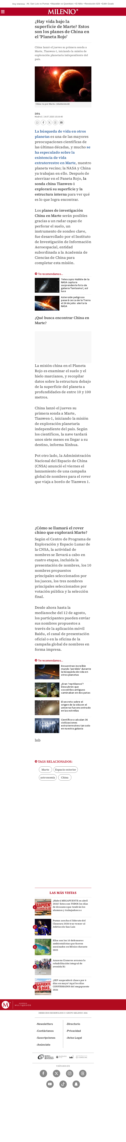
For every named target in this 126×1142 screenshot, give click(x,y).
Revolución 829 (92, 3)
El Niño (79, 3)
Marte (45, 769)
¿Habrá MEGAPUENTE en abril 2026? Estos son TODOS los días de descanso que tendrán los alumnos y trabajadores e (70, 905)
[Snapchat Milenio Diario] (76, 1084)
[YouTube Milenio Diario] (50, 1084)
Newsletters (45, 1024)
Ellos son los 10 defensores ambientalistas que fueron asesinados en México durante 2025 (70, 945)
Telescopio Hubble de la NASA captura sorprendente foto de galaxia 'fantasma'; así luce (75, 285)
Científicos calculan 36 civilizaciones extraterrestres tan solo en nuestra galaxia (75, 724)
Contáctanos (45, 1030)
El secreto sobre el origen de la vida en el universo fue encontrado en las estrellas (76, 706)
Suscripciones (46, 1037)
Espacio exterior (65, 769)
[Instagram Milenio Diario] (69, 1073)
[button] (3, 12)
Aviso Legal (74, 1037)
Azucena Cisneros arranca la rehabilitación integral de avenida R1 (69, 963)
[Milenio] (63, 12)
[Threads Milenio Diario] (82, 1073)
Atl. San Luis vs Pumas (38, 3)
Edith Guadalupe (110, 3)
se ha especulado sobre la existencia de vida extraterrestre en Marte (62, 155)
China (65, 777)
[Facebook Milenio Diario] (43, 1073)
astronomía (47, 777)
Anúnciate (43, 1044)
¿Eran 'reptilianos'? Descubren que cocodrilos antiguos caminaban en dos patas (75, 688)
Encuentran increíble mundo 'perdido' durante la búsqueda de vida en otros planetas (76, 670)
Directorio (73, 1024)
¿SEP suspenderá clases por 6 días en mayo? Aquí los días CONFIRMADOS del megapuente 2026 (71, 985)
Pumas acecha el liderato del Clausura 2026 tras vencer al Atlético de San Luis (69, 923)
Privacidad (74, 1030)
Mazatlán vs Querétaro (62, 3)
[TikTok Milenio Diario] (63, 1084)
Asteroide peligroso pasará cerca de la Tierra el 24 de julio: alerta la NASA (76, 301)
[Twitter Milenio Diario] (56, 1073)
